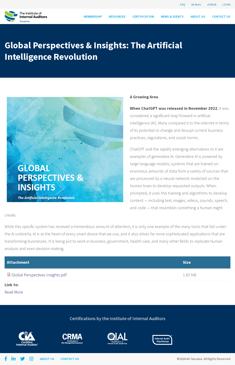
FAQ (182, 4)
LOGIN (226, 4)
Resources (117, 16)
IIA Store (196, 4)
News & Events (172, 16)
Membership (93, 16)
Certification (143, 16)
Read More (14, 292)
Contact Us (221, 16)
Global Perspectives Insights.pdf (39, 274)
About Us (197, 16)
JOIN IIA (211, 4)
